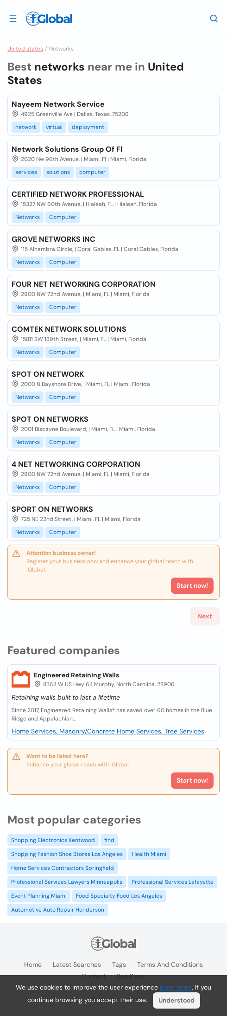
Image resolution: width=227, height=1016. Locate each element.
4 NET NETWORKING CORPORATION (76, 464)
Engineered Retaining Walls (76, 675)
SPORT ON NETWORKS (52, 509)
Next (204, 616)
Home (33, 964)
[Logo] (49, 18)
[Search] (214, 18)
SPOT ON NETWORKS (50, 419)
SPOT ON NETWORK (48, 374)
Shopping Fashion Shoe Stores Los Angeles (67, 854)
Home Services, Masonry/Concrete (64, 731)
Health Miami (149, 854)
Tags (119, 964)
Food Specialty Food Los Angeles (119, 896)
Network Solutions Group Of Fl (67, 149)
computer (92, 172)
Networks (27, 217)
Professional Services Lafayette (173, 882)
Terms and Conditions (170, 964)
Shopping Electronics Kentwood (53, 840)
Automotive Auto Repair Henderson (57, 909)
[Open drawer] (13, 18)
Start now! (192, 780)
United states (25, 48)
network (26, 127)
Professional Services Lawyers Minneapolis (66, 882)
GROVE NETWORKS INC (53, 239)
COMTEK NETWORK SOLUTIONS (69, 329)
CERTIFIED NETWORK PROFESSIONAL (78, 194)
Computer (62, 217)
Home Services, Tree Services (160, 731)
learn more (176, 987)
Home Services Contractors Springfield (62, 868)
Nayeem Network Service (58, 104)
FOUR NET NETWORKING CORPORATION (84, 284)
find (109, 840)
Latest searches (77, 964)
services (26, 172)
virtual (54, 127)
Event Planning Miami (39, 896)
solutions (58, 172)
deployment (88, 127)
